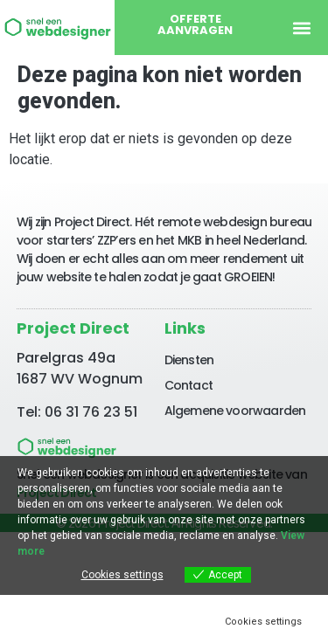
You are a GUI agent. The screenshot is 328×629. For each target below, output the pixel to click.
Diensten (189, 360)
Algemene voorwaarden (235, 410)
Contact (188, 385)
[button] (301, 27)
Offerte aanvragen (195, 24)
